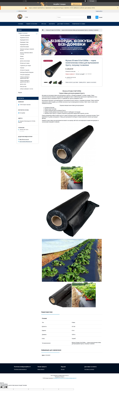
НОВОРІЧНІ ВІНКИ (24, 46)
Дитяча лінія (23, 84)
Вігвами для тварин (24, 63)
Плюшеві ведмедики (25, 35)
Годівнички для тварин (25, 65)
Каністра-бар (23, 86)
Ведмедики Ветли (24, 39)
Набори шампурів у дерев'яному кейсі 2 (25, 81)
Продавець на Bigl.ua (59, 376)
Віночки (22, 58)
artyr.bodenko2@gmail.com (26, 141)
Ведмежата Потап (24, 37)
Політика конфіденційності (20, 369)
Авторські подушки (24, 70)
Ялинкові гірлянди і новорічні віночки (27, 49)
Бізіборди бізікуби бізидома (26, 72)
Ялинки (21, 56)
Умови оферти (40, 369)
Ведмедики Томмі (24, 42)
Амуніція (22, 67)
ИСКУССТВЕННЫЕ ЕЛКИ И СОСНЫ (26, 53)
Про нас (43, 23)
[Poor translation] (5, 387)
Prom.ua (66, 375)
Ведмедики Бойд (24, 44)
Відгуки (20, 92)
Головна (20, 23)
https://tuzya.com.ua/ (24, 139)
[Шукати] (89, 17)
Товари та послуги (31, 23)
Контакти (52, 23)
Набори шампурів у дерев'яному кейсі (24, 77)
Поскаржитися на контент (58, 378)
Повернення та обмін (78, 23)
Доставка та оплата (63, 23)
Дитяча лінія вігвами (25, 60)
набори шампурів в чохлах (26, 88)
